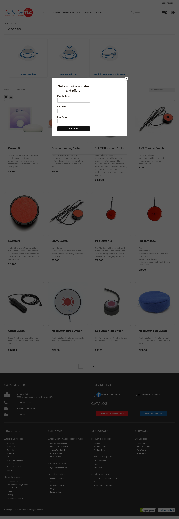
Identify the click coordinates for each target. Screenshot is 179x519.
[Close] (126, 78)
